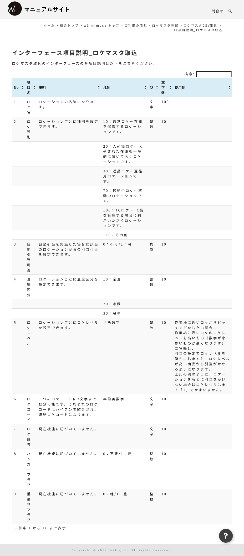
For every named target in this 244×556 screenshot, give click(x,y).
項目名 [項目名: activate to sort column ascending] (28, 87)
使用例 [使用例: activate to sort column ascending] (180, 87)
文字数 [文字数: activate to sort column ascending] (163, 87)
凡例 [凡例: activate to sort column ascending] (106, 87)
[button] (230, 10)
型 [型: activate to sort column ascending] (151, 87)
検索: (208, 73)
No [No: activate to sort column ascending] (16, 87)
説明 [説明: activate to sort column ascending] (42, 87)
